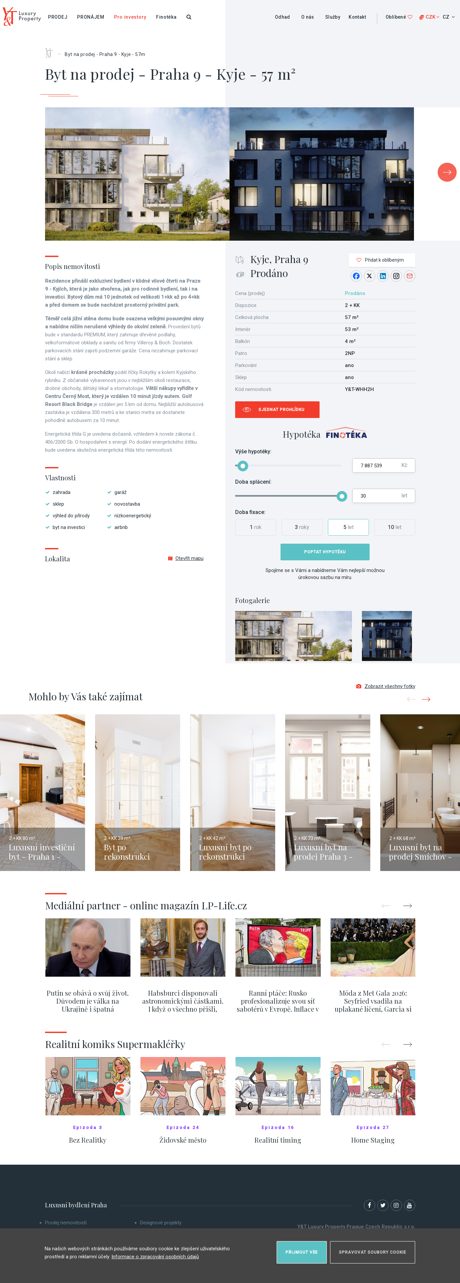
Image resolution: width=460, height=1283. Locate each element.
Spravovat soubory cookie (372, 1251)
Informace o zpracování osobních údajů (155, 1256)
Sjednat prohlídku (282, 409)
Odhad (282, 17)
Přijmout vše (302, 1251)
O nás (307, 17)
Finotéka (166, 17)
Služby (332, 17)
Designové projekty (160, 1224)
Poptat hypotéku (325, 552)
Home (51, 50)
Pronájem (90, 17)
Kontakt (357, 17)
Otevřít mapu (185, 558)
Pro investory (130, 17)
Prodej (57, 17)
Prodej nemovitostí (65, 1224)
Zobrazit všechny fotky (385, 687)
